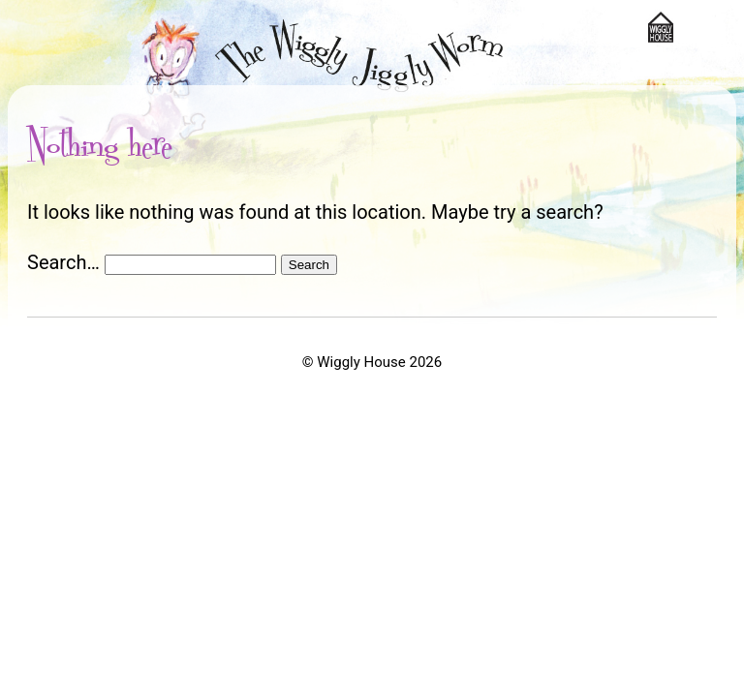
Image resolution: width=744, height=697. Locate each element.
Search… (63, 262)
